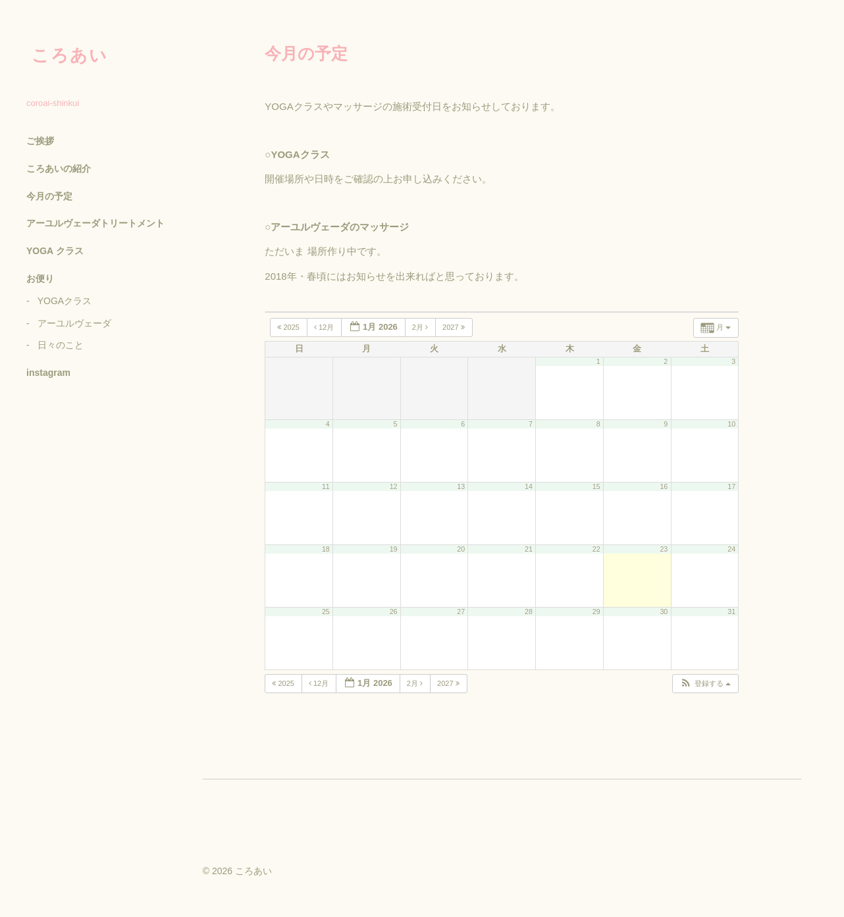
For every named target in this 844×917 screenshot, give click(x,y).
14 (529, 486)
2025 (289, 327)
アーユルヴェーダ (74, 323)
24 (731, 549)
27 (461, 612)
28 (529, 612)
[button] (705, 684)
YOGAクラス (65, 301)
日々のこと (61, 345)
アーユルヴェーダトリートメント (95, 223)
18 (326, 549)
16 (664, 486)
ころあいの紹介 (58, 168)
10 (731, 424)
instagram (48, 372)
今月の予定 (49, 196)
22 (596, 549)
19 (394, 549)
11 (326, 486)
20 (461, 549)
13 (461, 486)
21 (529, 549)
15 (596, 486)
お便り (40, 278)
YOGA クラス (55, 251)
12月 (325, 327)
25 (326, 612)
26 (394, 612)
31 (731, 612)
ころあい (70, 55)
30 (664, 612)
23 (664, 549)
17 (731, 486)
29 (596, 612)
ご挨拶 (40, 141)
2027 (454, 327)
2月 (421, 327)
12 (394, 486)
